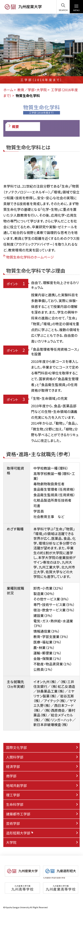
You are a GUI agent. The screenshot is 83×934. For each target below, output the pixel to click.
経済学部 (13, 766)
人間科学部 (14, 757)
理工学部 (13, 794)
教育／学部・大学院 (32, 89)
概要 (13, 126)
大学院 (11, 842)
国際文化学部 (16, 747)
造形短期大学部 (19, 832)
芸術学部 (13, 823)
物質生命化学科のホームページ (28, 257)
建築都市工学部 (18, 813)
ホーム (8, 89)
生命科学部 (14, 804)
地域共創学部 (16, 785)
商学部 (11, 775)
